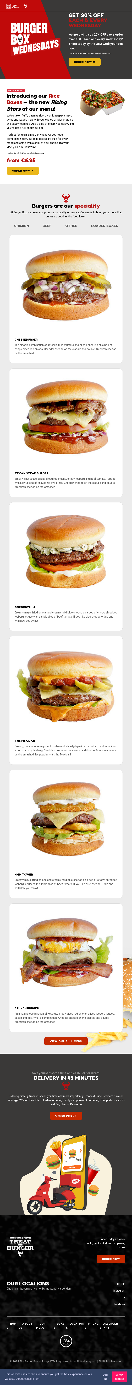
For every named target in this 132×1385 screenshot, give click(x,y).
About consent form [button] (28, 1378)
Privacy (91, 1333)
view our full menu (66, 1048)
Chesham (12, 1296)
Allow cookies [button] (119, 1376)
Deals (58, 1333)
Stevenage (25, 1296)
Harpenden (64, 1296)
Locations (74, 1333)
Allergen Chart (109, 1333)
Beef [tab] (67, 226)
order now (84, 62)
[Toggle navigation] (121, 6)
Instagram (119, 1298)
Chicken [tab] (41, 226)
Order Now (23, 170)
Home (12, 1333)
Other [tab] (92, 226)
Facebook (119, 1312)
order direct (66, 1123)
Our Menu (40, 1333)
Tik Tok (121, 1291)
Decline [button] (105, 1376)
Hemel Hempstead (45, 1296)
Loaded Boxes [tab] (66, 234)
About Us (26, 1333)
